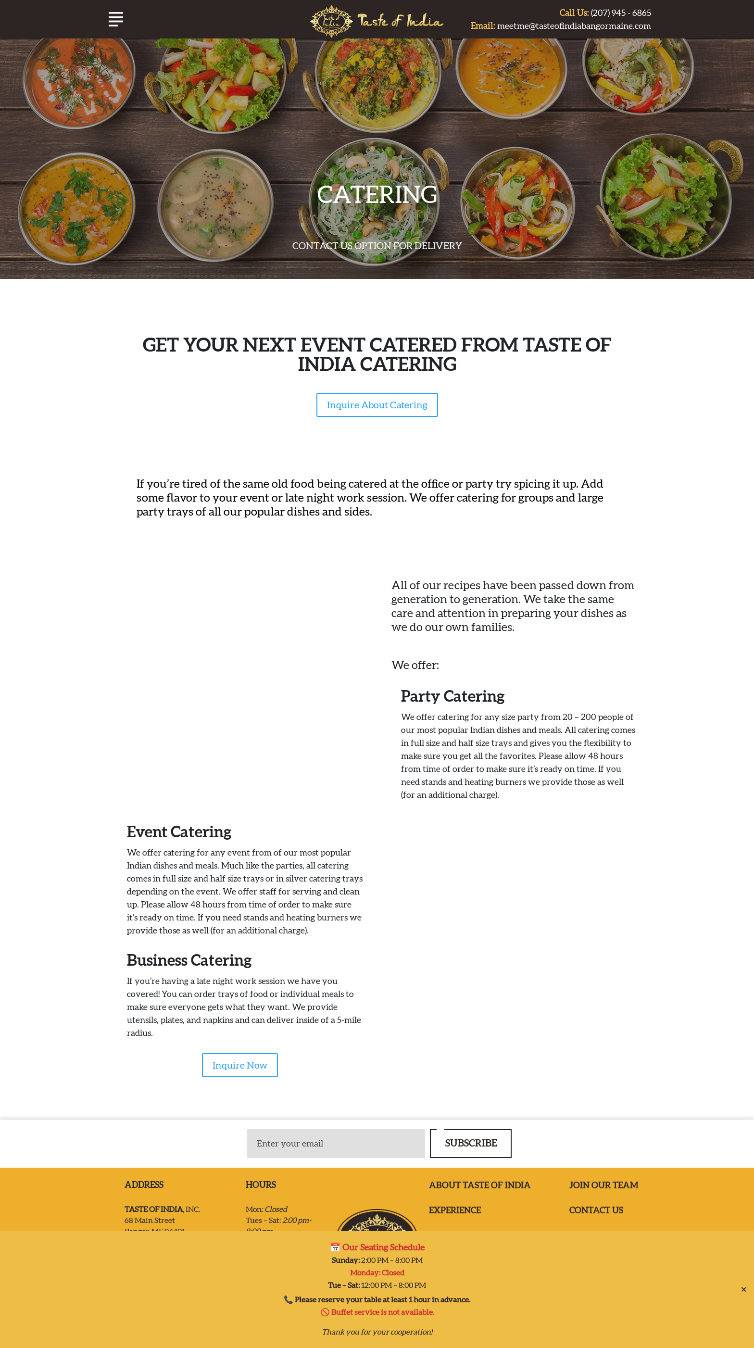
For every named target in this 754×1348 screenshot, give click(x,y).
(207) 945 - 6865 (605, 13)
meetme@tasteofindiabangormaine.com (561, 26)
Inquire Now (240, 1065)
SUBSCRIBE (471, 1142)
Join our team (604, 1185)
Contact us (596, 1210)
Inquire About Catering (377, 405)
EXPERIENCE (455, 1210)
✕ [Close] (744, 1289)
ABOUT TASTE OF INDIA (480, 1185)
